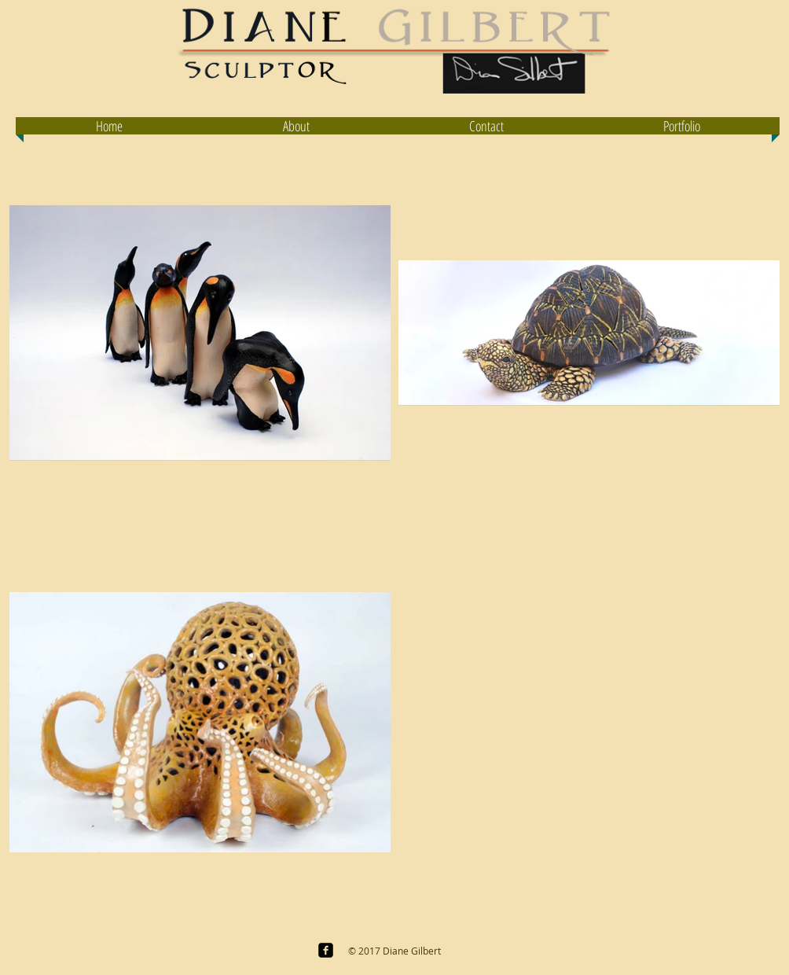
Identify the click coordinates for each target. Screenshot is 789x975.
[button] (681, 125)
